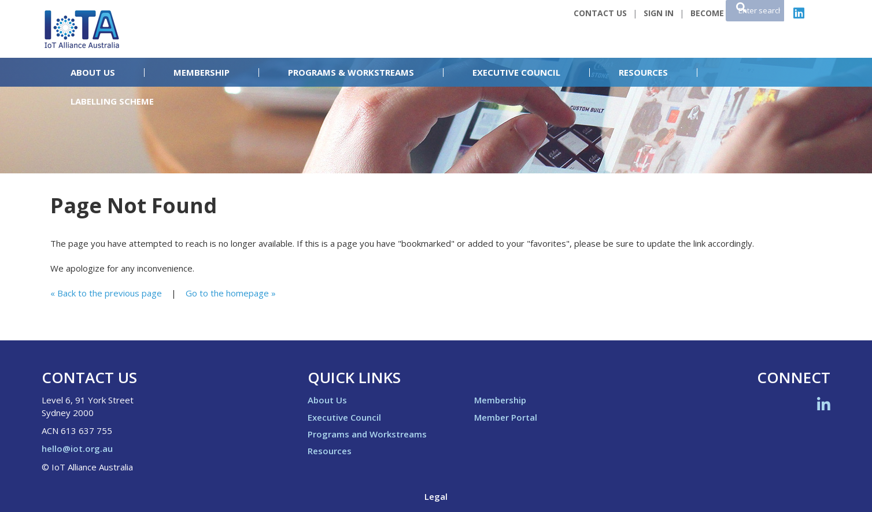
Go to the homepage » (231, 293)
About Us (93, 72)
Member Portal (505, 417)
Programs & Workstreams (351, 72)
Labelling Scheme (112, 101)
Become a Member (729, 13)
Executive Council (516, 72)
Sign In (659, 13)
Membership (201, 72)
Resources (643, 72)
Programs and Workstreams (367, 434)
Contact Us (600, 13)
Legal (436, 496)
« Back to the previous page (106, 293)
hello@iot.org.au (77, 448)
